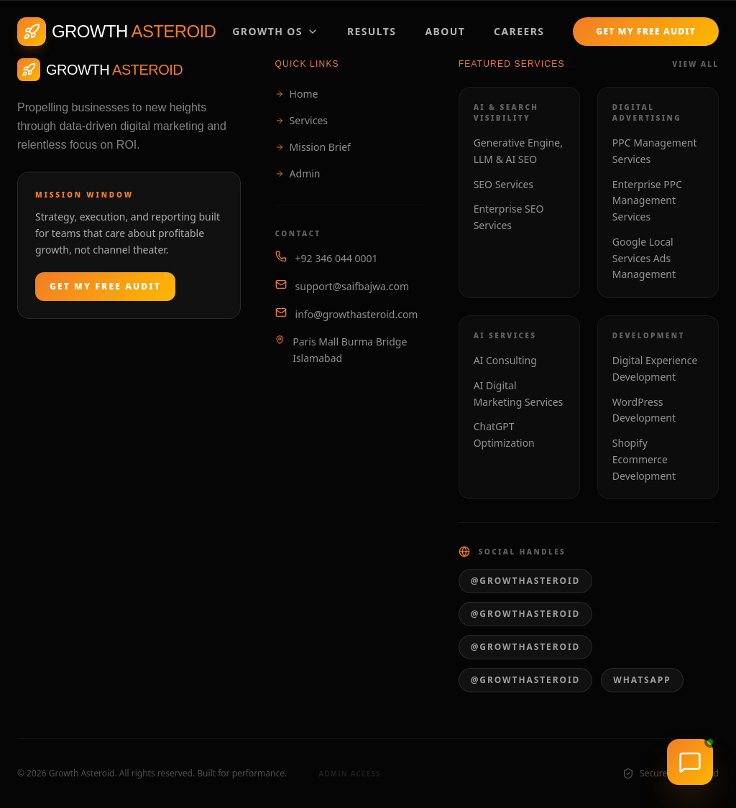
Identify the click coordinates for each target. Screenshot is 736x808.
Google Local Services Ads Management (644, 258)
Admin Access (342, 773)
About (445, 31)
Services (301, 120)
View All (695, 64)
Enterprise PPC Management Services (647, 200)
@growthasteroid (526, 581)
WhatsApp (642, 680)
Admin (298, 173)
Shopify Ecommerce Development (644, 459)
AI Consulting (505, 360)
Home (296, 94)
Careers (519, 31)
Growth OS (275, 31)
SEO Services (503, 184)
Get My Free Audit (646, 31)
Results (371, 31)
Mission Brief (313, 147)
